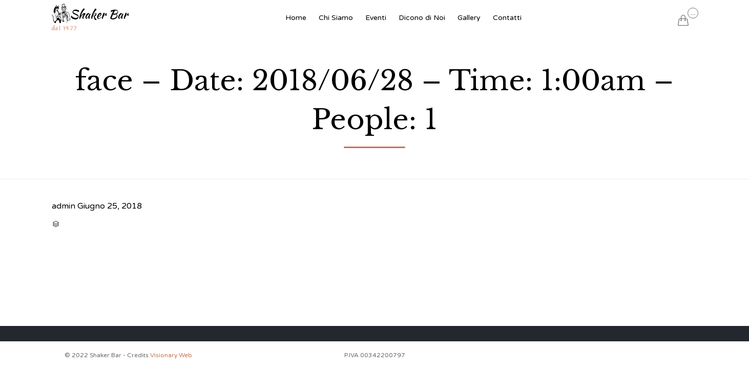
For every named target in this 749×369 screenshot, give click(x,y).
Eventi (375, 17)
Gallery (469, 17)
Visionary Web (171, 355)
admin (63, 206)
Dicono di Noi (422, 17)
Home (295, 17)
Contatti (507, 17)
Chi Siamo (336, 17)
